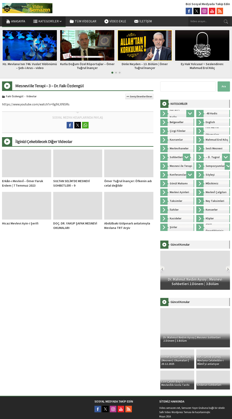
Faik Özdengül (14, 96)
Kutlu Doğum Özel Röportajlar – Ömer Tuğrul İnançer (87, 66)
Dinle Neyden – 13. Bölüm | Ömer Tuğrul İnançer (145, 66)
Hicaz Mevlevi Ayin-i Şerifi (20, 223)
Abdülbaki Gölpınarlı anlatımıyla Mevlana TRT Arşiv (127, 225)
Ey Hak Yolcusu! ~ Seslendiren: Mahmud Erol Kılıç (202, 66)
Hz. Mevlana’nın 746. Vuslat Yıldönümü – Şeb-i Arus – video (30, 66)
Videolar (31, 96)
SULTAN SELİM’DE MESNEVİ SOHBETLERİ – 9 (71, 183)
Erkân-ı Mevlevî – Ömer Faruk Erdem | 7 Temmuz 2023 (22, 183)
